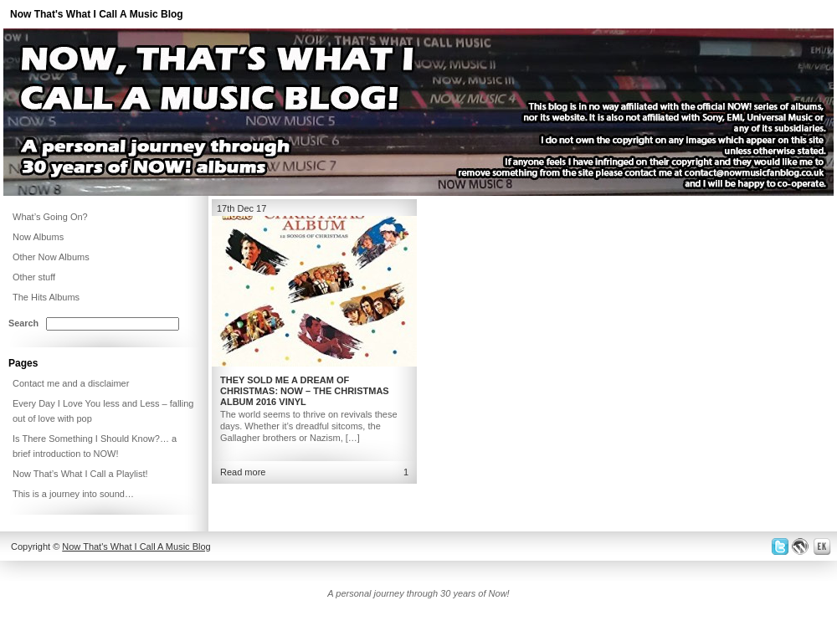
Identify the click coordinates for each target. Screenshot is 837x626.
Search (23, 323)
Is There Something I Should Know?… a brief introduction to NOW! (95, 446)
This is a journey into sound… (73, 494)
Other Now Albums (51, 257)
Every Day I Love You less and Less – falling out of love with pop (103, 410)
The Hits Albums (46, 297)
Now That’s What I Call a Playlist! (80, 474)
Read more (242, 472)
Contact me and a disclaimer (71, 383)
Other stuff (34, 277)
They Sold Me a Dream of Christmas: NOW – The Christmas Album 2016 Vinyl (304, 391)
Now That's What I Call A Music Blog (96, 14)
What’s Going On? (50, 217)
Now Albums (38, 237)
